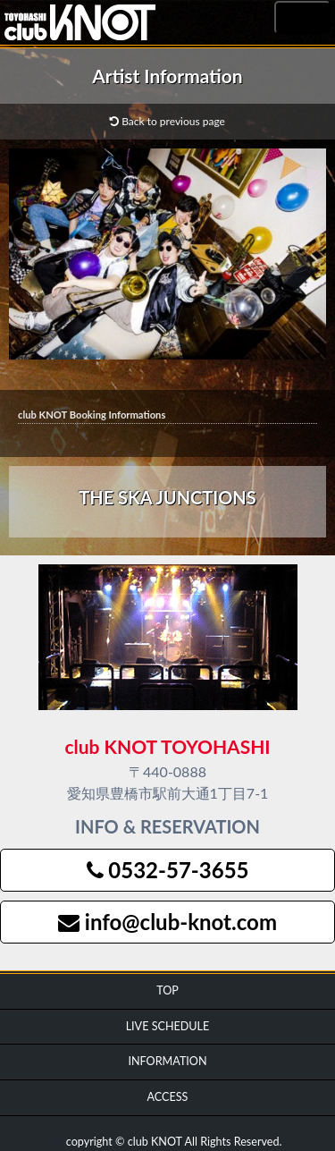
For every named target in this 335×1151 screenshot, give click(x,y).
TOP (167, 990)
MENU (302, 18)
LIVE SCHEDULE (168, 1026)
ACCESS (167, 1097)
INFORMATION (167, 1061)
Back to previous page (167, 121)
